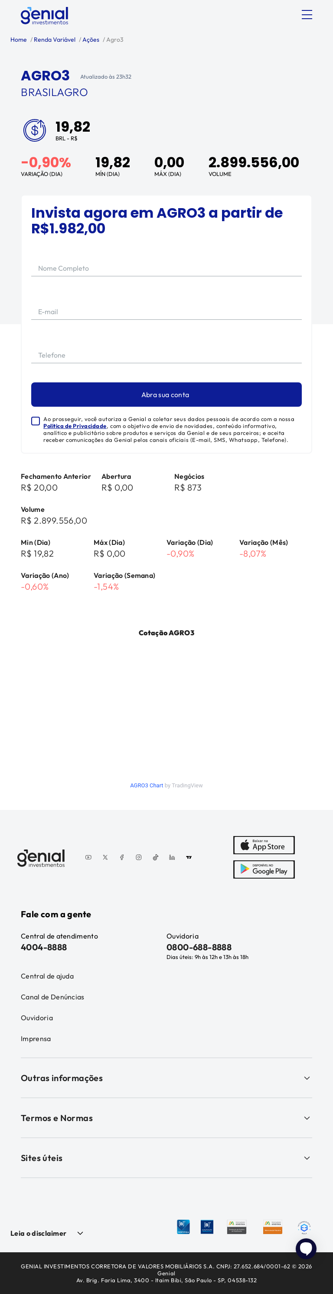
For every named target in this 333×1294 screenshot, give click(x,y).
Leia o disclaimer (38, 1233)
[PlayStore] (264, 870)
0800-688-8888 (199, 947)
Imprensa (36, 1038)
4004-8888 (44, 947)
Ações (90, 39)
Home (18, 39)
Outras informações (166, 1077)
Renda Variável (54, 39)
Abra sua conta (165, 394)
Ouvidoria (37, 1017)
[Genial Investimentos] (44, 15)
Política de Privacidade (75, 425)
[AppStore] (264, 846)
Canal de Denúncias (53, 996)
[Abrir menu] (307, 15)
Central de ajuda (47, 976)
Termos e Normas (166, 1117)
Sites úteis (166, 1157)
